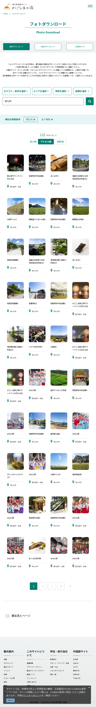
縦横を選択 (80, 91)
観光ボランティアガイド (35, 670)
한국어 (75, 667)
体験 (5, 674)
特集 (5, 659)
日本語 (75, 659)
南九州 (30, 119)
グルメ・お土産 (9, 678)
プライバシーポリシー (35, 667)
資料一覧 (53, 674)
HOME (5, 14)
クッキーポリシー (32, 695)
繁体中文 (76, 670)
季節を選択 (60, 91)
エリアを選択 (40, 91)
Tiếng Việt (76, 678)
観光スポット (8, 667)
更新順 (60, 141)
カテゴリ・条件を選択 (15, 91)
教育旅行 (53, 659)
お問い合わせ (31, 682)
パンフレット (31, 678)
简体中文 (76, 674)
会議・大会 (54, 667)
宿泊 (5, 682)
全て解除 (47, 119)
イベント (7, 670)
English (75, 663)
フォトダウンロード (19, 14)
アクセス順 (45, 141)
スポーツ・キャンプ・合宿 (59, 663)
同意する (10, 700)
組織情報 (30, 663)
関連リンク (31, 674)
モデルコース (8, 663)
